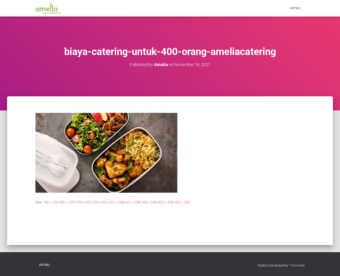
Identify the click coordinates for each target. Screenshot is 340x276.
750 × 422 (83, 202)
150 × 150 (50, 202)
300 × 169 (67, 202)
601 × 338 (116, 202)
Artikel (295, 8)
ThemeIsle (297, 265)
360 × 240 (149, 202)
